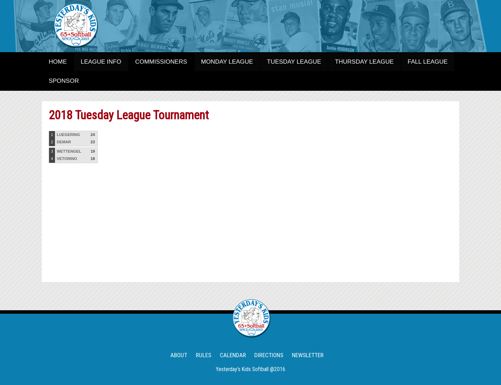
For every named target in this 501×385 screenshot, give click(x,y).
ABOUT (178, 355)
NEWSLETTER (308, 355)
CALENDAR (233, 355)
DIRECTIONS (268, 355)
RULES (203, 355)
